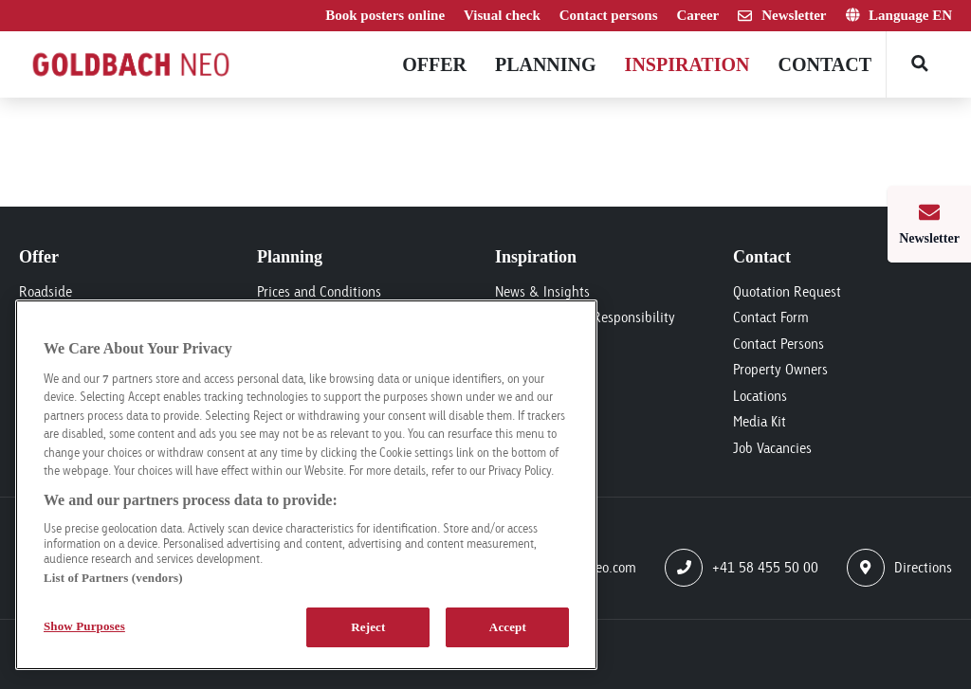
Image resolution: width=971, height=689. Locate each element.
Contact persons (608, 15)
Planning (545, 64)
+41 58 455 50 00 (741, 568)
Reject (368, 627)
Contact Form (771, 317)
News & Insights (542, 291)
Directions (899, 568)
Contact (824, 64)
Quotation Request (787, 291)
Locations (760, 396)
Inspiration (687, 64)
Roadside (45, 291)
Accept (507, 627)
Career (698, 15)
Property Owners (780, 369)
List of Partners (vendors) (113, 578)
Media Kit (759, 421)
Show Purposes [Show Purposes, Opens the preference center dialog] (84, 626)
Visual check (502, 15)
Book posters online (385, 15)
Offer (434, 64)
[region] (306, 484)
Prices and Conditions (319, 291)
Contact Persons (778, 344)
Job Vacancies (772, 448)
